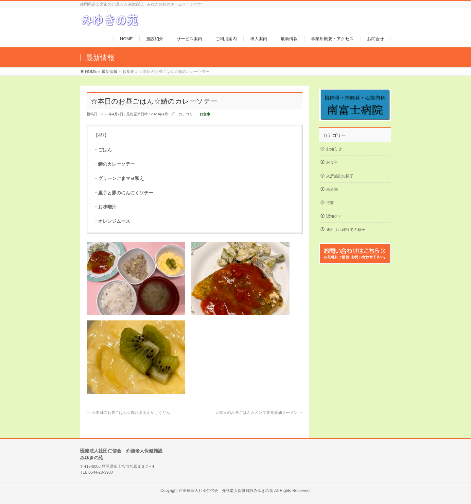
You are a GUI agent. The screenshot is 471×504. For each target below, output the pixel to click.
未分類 (332, 189)
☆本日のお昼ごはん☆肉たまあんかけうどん (128, 412)
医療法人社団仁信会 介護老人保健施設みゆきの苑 (228, 490)
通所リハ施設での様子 (345, 229)
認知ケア (334, 216)
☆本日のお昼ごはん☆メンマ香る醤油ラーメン (259, 412)
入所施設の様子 (340, 176)
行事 (330, 203)
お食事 (205, 114)
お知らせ (334, 149)
